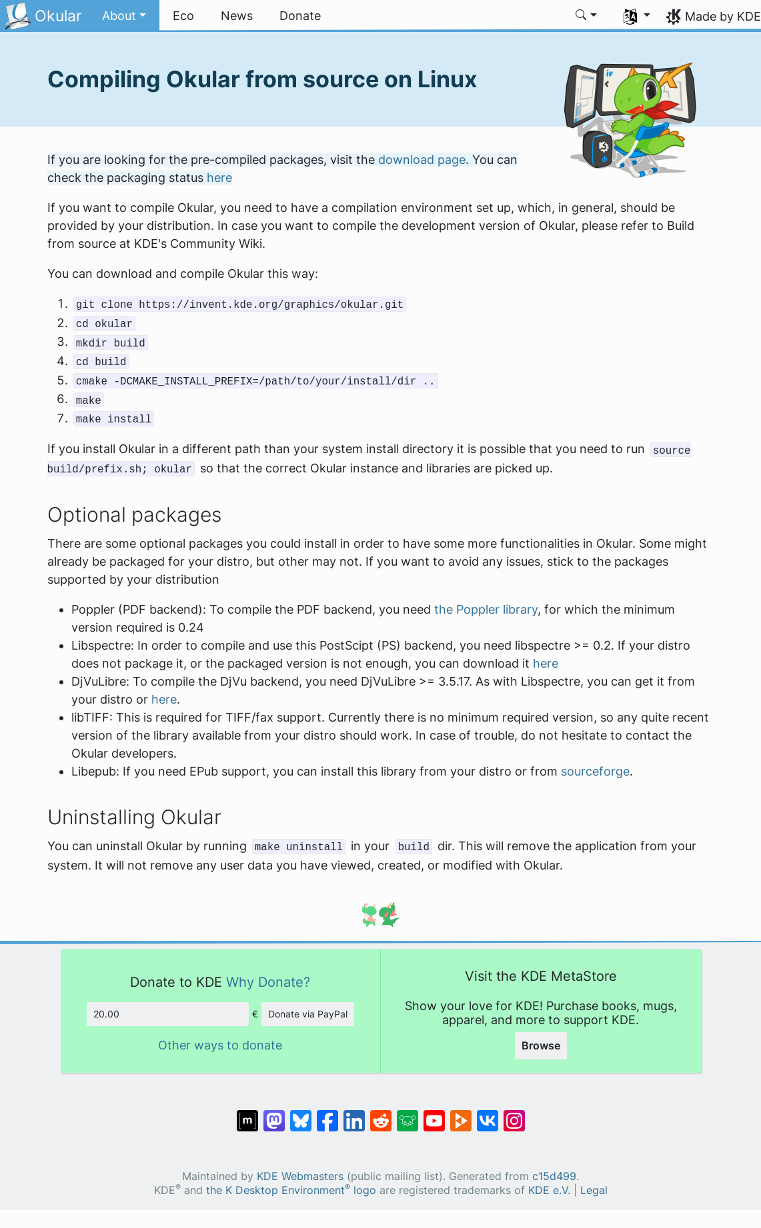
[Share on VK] (487, 1114)
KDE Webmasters (300, 1176)
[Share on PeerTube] (461, 1114)
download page (422, 160)
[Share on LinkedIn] (354, 1114)
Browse (541, 1045)
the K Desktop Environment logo (291, 1190)
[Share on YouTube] (434, 1114)
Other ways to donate (220, 1045)
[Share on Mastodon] (274, 1114)
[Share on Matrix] (247, 1114)
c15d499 (554, 1176)
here (219, 178)
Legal (594, 1190)
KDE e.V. (549, 1190)
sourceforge (595, 771)
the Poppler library (486, 609)
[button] (124, 16)
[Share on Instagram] (514, 1114)
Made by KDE (723, 16)
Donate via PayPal (307, 1013)
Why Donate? (268, 981)
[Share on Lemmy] (407, 1114)
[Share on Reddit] (381, 1114)
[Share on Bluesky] (300, 1114)
